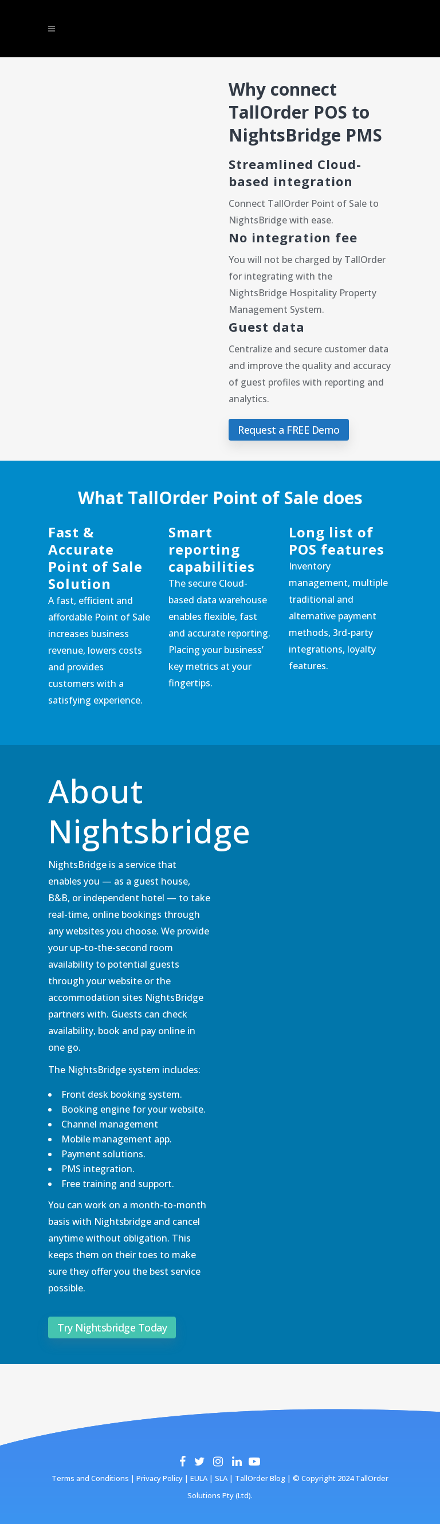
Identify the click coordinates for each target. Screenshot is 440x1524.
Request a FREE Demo (289, 430)
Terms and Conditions (90, 1478)
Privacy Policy (159, 1478)
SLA (221, 1478)
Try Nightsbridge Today (112, 1327)
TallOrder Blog (260, 1478)
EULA (197, 1478)
